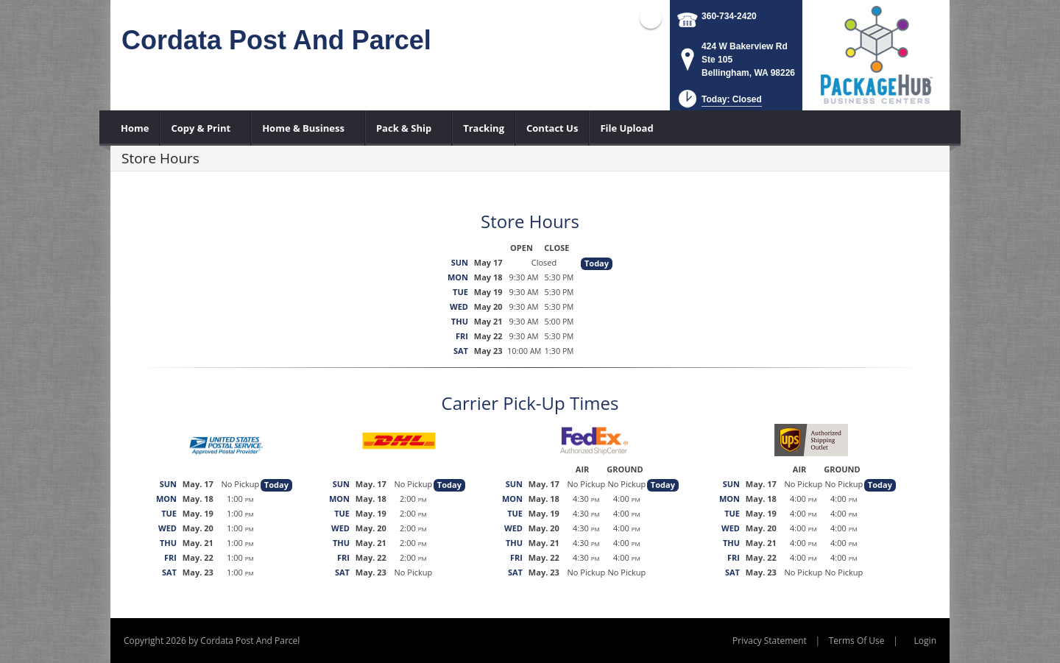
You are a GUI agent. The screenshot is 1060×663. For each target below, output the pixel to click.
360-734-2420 (729, 16)
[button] (719, 103)
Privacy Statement (769, 640)
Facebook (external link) (651, 18)
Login (925, 640)
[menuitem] (135, 128)
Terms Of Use (857, 640)
